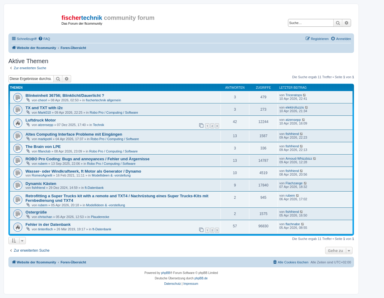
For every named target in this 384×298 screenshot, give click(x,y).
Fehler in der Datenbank (48, 224)
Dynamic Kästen (41, 183)
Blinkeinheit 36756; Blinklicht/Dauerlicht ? (65, 95)
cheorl (42, 100)
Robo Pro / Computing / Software (114, 112)
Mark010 (44, 112)
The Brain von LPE (43, 146)
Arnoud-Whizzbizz (299, 158)
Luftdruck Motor (41, 120)
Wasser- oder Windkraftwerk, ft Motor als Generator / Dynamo (83, 171)
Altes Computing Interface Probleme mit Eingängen (74, 134)
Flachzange (294, 183)
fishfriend (292, 134)
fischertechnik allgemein (103, 100)
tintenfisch (45, 229)
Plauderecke (100, 217)
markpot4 (45, 139)
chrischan (45, 217)
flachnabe (293, 224)
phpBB (165, 273)
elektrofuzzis (295, 107)
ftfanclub (44, 151)
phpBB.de (201, 278)
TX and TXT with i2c (44, 108)
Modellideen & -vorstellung (111, 175)
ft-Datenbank (94, 187)
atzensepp (45, 125)
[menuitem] (44, 38)
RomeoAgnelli (42, 175)
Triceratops (294, 95)
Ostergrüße (36, 212)
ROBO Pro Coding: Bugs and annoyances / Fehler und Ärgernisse (87, 159)
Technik (98, 125)
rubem (42, 163)
